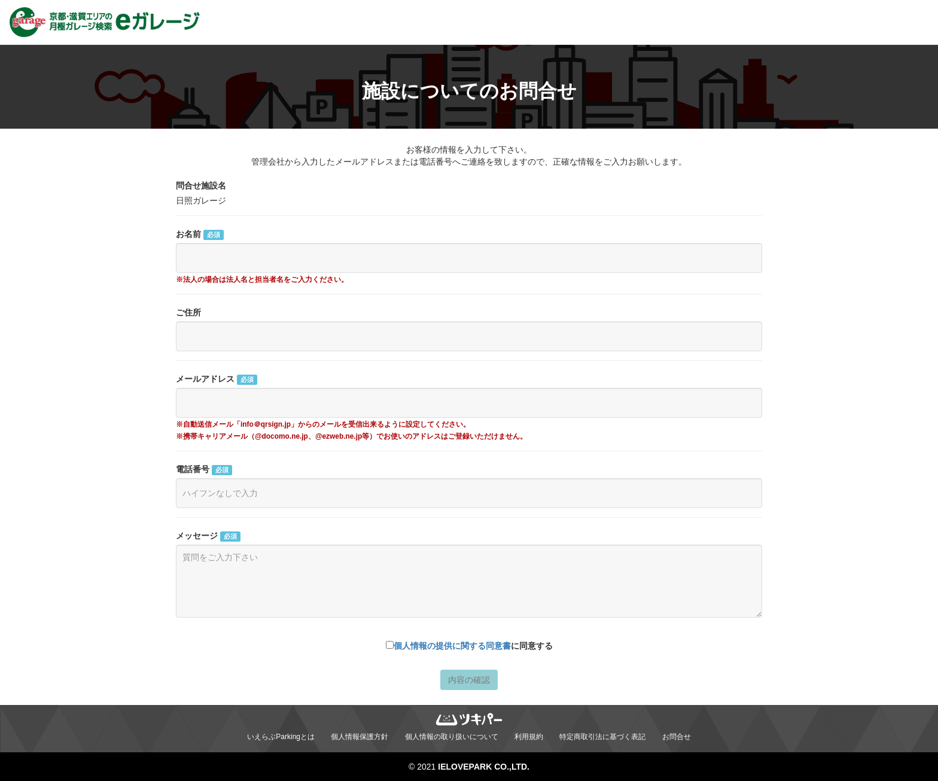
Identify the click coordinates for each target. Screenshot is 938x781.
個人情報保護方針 (359, 737)
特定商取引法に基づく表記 (602, 737)
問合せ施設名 (201, 185)
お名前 (200, 234)
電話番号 (204, 469)
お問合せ (676, 737)
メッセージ (208, 536)
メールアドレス (216, 379)
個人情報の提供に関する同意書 (452, 646)
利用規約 (528, 737)
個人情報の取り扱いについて (451, 737)
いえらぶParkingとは (281, 737)
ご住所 (188, 312)
